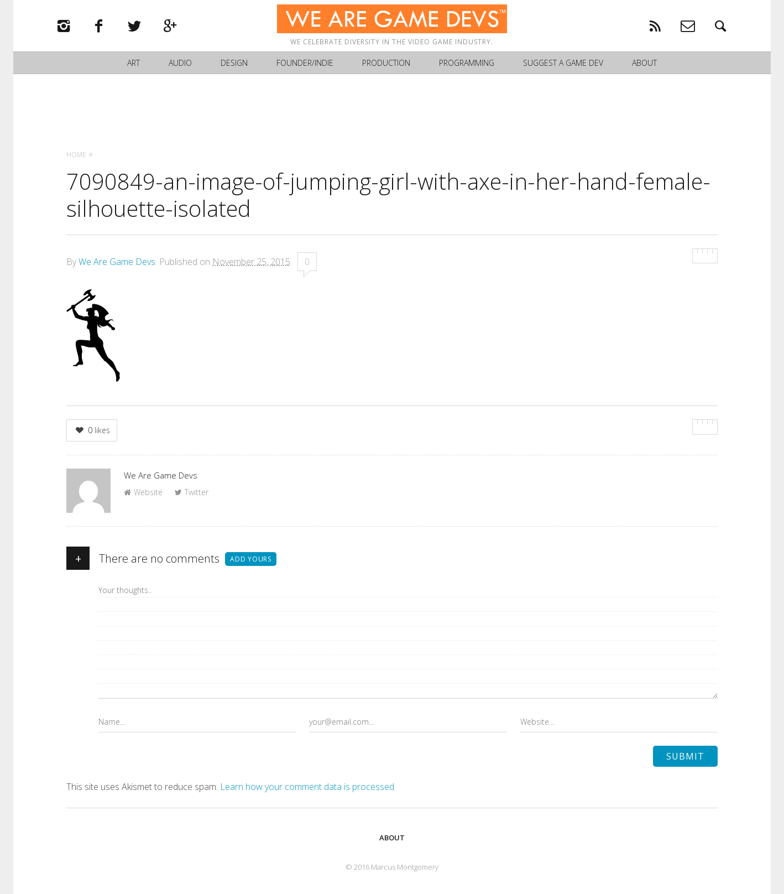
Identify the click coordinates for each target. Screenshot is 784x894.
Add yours (250, 559)
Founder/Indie (304, 66)
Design (234, 66)
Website (143, 492)
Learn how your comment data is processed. (308, 787)
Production (386, 66)
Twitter (191, 492)
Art (133, 66)
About (644, 66)
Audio (180, 66)
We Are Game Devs (117, 262)
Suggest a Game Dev (563, 66)
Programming (466, 66)
